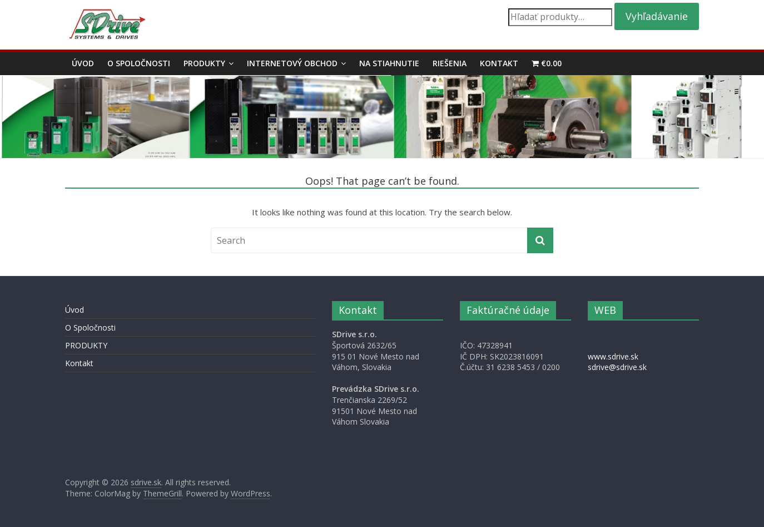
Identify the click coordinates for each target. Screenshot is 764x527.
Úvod (83, 63)
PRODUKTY (204, 63)
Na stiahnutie (389, 63)
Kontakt (499, 63)
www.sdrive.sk (613, 356)
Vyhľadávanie (657, 16)
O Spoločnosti (138, 63)
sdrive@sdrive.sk (617, 367)
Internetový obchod (292, 63)
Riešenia (450, 63)
